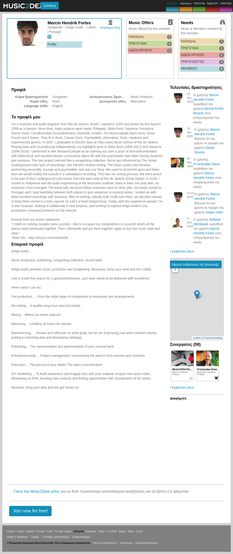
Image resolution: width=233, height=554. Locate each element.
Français (40, 531)
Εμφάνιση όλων (182, 251)
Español (30, 531)
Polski (50, 531)
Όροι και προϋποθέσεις (105, 543)
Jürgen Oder (214, 212)
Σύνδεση (49, 5)
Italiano (68, 531)
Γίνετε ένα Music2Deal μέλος (37, 491)
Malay (131, 531)
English (20, 531)
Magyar (122, 531)
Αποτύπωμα (126, 543)
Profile (52, 44)
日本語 (139, 531)
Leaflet (196, 338)
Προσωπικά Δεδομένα (147, 543)
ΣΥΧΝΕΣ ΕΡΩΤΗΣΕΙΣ (56, 537)
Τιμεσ (35, 537)
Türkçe (101, 531)
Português (91, 531)
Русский (59, 531)
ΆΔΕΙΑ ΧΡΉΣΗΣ (150, 50)
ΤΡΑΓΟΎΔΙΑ (150, 43)
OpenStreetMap (214, 338)
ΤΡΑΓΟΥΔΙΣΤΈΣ (202, 62)
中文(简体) (111, 531)
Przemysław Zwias (206, 164)
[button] (30, 511)
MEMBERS (202, 68)
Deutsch (11, 531)
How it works (17, 537)
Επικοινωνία (81, 537)
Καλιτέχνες (150, 37)
